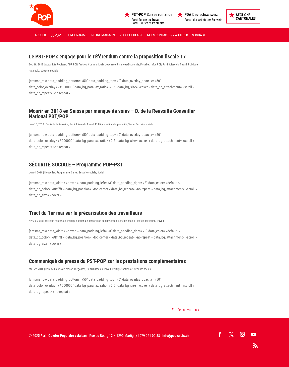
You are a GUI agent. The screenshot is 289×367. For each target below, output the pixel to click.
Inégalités (79, 269)
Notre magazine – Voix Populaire (117, 35)
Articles (83, 64)
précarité (122, 124)
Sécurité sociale (49, 70)
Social (100, 172)
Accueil (41, 35)
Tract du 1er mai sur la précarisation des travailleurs (85, 213)
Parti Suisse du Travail (175, 64)
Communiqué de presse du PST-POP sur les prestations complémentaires (107, 261)
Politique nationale (105, 124)
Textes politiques (146, 220)
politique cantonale (55, 220)
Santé (131, 124)
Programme (77, 35)
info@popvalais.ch (175, 335)
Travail (160, 220)
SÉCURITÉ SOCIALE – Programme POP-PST (76, 164)
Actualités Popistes (55, 64)
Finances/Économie (128, 64)
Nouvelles (49, 172)
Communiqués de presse (102, 64)
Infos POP (156, 64)
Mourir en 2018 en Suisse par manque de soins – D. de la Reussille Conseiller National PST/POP (112, 114)
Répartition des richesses (103, 220)
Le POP (56, 35)
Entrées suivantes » (185, 310)
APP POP (72, 64)
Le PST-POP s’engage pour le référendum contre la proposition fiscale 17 (107, 56)
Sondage (199, 35)
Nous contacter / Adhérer (167, 35)
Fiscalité (145, 64)
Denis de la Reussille (57, 124)
